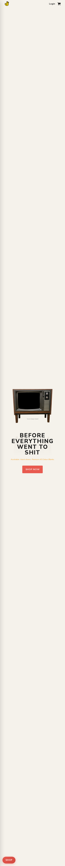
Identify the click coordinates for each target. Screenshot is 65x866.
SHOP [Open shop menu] (9, 860)
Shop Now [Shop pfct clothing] (33, 469)
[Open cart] (59, 3)
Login (52, 3)
